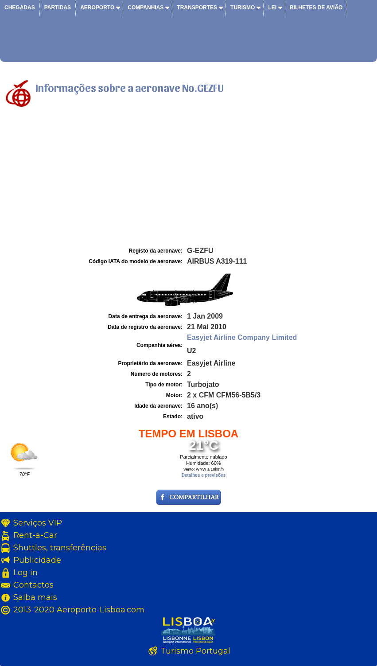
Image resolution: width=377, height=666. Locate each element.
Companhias (145, 7)
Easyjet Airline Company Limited (242, 337)
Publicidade (37, 560)
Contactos (33, 585)
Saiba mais (35, 597)
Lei (272, 7)
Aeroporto (97, 7)
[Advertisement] (188, 179)
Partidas (57, 7)
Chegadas (19, 7)
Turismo (242, 7)
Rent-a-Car (35, 535)
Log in (25, 572)
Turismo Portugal (195, 651)
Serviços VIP (37, 523)
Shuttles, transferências (59, 548)
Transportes (197, 7)
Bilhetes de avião (316, 7)
